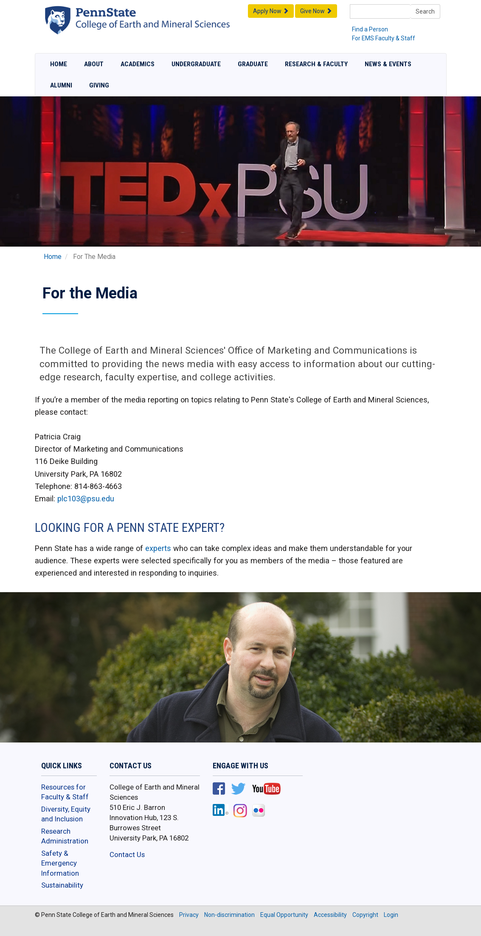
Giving (99, 85)
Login (391, 914)
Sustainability (62, 885)
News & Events (388, 64)
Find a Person (370, 29)
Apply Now (271, 11)
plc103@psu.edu (85, 498)
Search (425, 11)
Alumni (61, 85)
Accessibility (330, 914)
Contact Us (127, 854)
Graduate (253, 64)
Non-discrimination (229, 914)
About (94, 64)
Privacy (189, 914)
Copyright (365, 914)
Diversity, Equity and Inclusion (65, 814)
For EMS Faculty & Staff (383, 38)
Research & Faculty (316, 64)
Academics (138, 64)
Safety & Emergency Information (60, 863)
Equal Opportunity (284, 914)
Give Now (316, 11)
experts (158, 548)
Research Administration (64, 836)
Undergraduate (196, 64)
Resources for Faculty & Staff (65, 792)
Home (58, 64)
